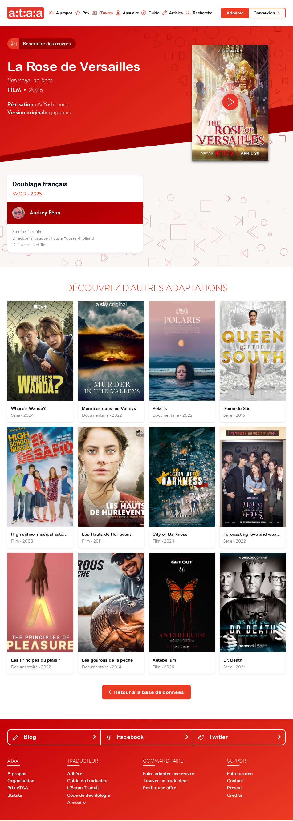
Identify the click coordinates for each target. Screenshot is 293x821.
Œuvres (102, 12)
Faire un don (240, 774)
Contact (235, 781)
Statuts (14, 796)
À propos (61, 12)
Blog (55, 738)
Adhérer (234, 12)
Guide (150, 12)
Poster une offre (159, 789)
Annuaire (127, 12)
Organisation (20, 781)
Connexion (267, 12)
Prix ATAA (17, 789)
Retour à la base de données (146, 693)
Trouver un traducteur (165, 781)
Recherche (198, 12)
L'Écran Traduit (83, 789)
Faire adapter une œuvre (168, 774)
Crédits (234, 796)
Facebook (147, 738)
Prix (83, 12)
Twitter (239, 738)
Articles (172, 12)
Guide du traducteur (88, 781)
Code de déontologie (88, 796)
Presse (234, 789)
